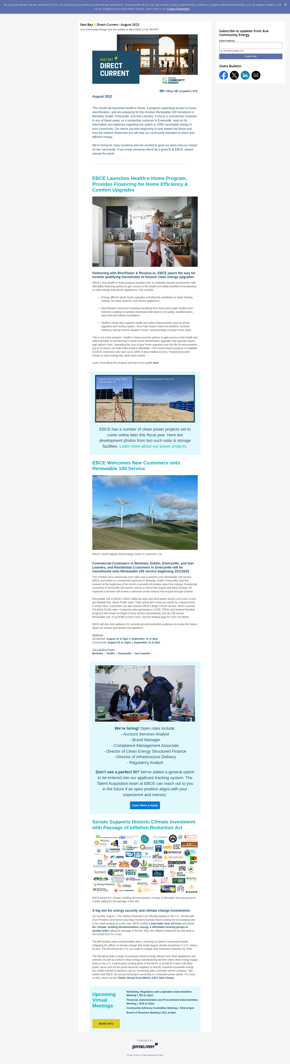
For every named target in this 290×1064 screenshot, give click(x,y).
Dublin (111, 653)
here (156, 362)
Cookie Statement (178, 9)
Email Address (227, 41)
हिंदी (162, 91)
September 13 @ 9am (147, 642)
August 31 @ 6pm (117, 638)
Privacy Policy (133, 1055)
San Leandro (143, 653)
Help (161, 1055)
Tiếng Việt (172, 91)
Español (185, 91)
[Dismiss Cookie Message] (285, 3)
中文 (195, 91)
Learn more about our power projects (152, 446)
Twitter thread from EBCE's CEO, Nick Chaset (146, 977)
